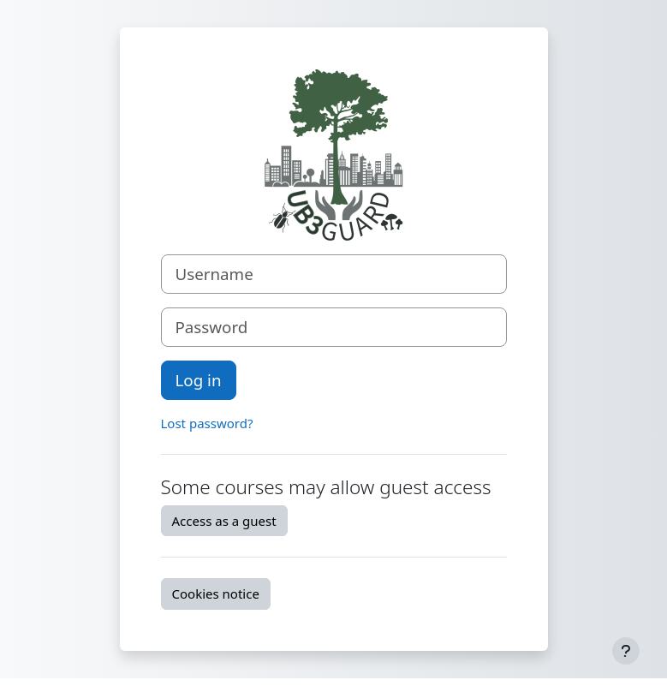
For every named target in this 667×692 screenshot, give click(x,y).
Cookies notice (215, 593)
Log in (199, 380)
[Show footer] (626, 651)
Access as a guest (224, 520)
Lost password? (207, 423)
